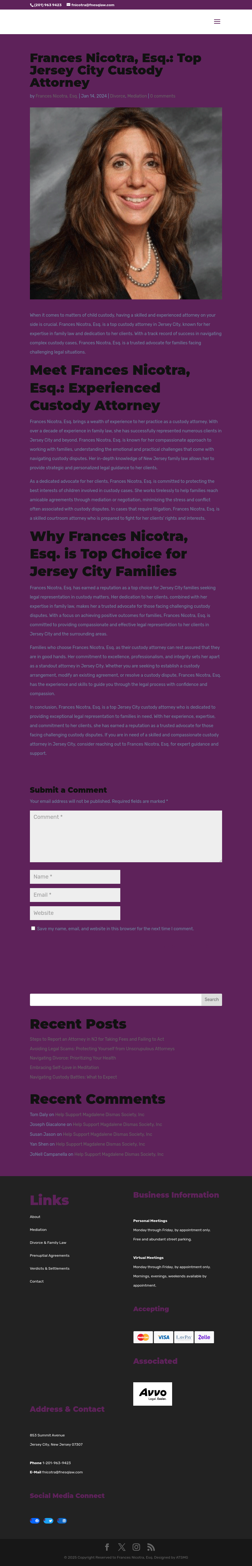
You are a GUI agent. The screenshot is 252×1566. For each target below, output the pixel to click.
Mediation (137, 96)
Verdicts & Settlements (50, 1268)
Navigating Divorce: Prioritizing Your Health (73, 1058)
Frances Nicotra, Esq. (57, 96)
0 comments (163, 96)
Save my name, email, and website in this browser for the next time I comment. (115, 928)
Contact (37, 1281)
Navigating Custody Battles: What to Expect (73, 1077)
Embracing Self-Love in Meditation (64, 1067)
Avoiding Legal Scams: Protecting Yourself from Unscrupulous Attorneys (102, 1048)
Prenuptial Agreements (50, 1255)
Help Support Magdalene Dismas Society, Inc (99, 1114)
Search (212, 999)
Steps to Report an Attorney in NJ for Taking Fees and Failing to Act (97, 1039)
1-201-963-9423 (57, 1463)
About (35, 1217)
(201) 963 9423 (48, 5)
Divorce (117, 96)
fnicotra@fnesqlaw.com (62, 1472)
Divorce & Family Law (48, 1242)
